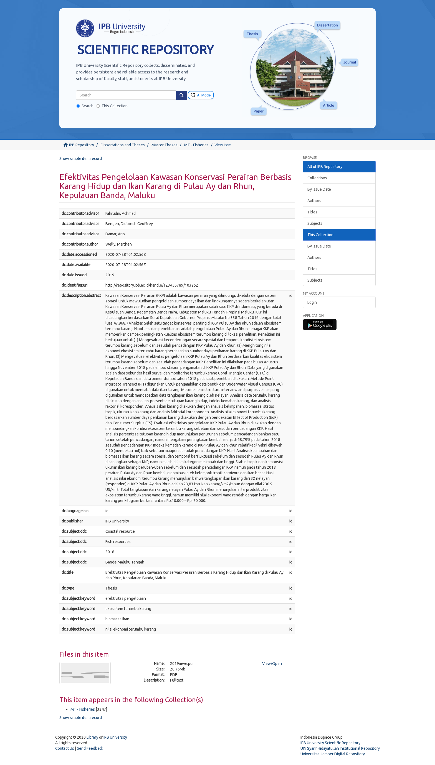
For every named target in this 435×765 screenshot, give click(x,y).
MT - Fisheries (196, 145)
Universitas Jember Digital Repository (332, 754)
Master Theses (164, 145)
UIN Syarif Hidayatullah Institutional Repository (340, 748)
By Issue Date (319, 189)
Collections (317, 178)
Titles (312, 212)
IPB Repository (81, 145)
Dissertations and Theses (123, 145)
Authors (314, 200)
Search (84, 106)
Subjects (314, 223)
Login (312, 302)
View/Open (272, 663)
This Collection (112, 106)
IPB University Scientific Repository (330, 743)
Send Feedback (90, 748)
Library (92, 737)
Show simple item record (80, 158)
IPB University (115, 737)
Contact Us (64, 748)
